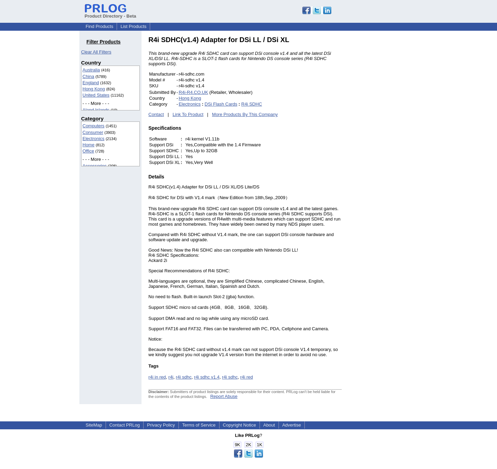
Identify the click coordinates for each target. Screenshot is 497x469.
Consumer (92, 132)
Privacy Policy (161, 425)
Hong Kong (93, 88)
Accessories (94, 165)
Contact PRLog (124, 425)
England (90, 82)
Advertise (291, 425)
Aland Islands (95, 110)
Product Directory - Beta (110, 13)
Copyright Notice (239, 425)
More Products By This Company (245, 114)
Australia (91, 69)
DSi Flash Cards (221, 104)
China (88, 76)
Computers (93, 125)
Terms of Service (199, 425)
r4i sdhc (184, 377)
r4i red (246, 377)
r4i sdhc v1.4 (207, 377)
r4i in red (157, 377)
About (269, 425)
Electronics (93, 138)
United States (95, 95)
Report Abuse (223, 396)
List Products (133, 26)
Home (88, 144)
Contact (156, 114)
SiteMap (94, 425)
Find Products (99, 26)
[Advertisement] (388, 139)
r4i (170, 377)
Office (88, 151)
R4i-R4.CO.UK (193, 92)
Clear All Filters (96, 52)
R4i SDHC (251, 104)
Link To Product (188, 114)
